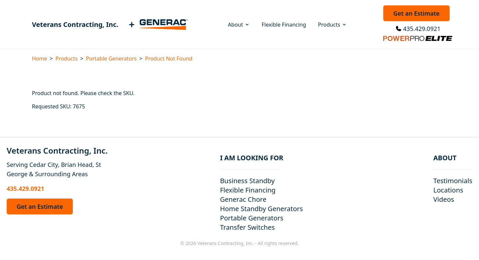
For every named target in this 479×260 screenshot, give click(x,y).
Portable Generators (111, 58)
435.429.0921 (422, 29)
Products (332, 24)
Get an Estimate (416, 13)
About (238, 24)
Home (39, 58)
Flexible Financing (284, 24)
